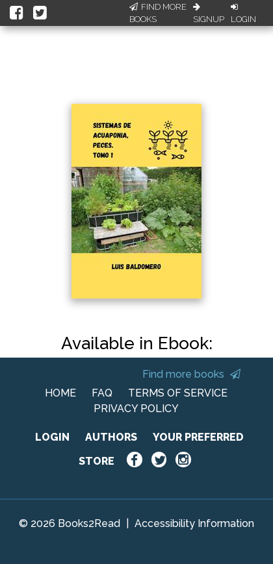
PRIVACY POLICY (136, 408)
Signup (208, 14)
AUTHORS (111, 437)
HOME (60, 393)
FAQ (102, 393)
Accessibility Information (194, 523)
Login (243, 14)
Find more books (191, 374)
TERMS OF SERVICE (178, 393)
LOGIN (52, 437)
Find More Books (158, 13)
